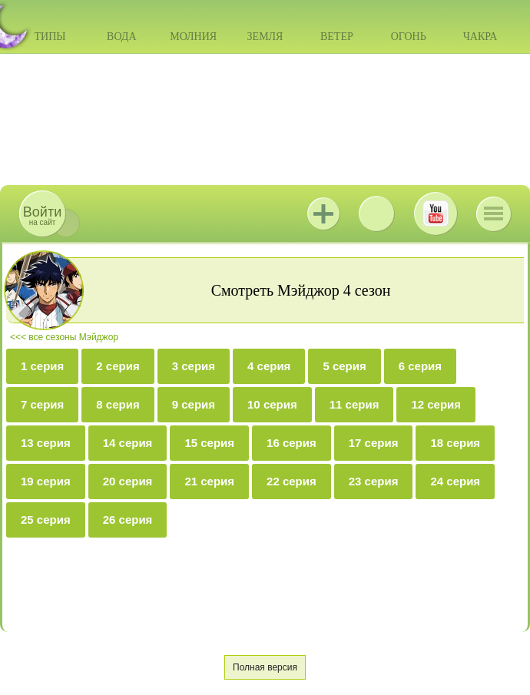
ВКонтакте (376, 213)
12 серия (436, 404)
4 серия (268, 365)
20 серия (128, 481)
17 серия (374, 442)
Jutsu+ (323, 213)
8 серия (117, 404)
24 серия (455, 481)
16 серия (291, 442)
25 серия (46, 519)
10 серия (272, 404)
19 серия (46, 481)
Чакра (480, 36)
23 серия (374, 481)
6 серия (420, 365)
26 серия (128, 519)
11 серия (354, 404)
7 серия (42, 404)
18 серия (455, 442)
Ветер (336, 36)
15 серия (209, 442)
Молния (193, 36)
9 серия (193, 404)
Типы (49, 36)
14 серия (128, 442)
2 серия (117, 365)
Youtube (435, 213)
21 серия (209, 481)
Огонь (408, 36)
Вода (121, 36)
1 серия (42, 365)
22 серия (291, 481)
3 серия (193, 365)
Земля (265, 36)
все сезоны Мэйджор (73, 337)
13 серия (46, 442)
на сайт (42, 215)
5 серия (344, 365)
